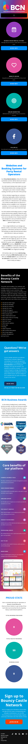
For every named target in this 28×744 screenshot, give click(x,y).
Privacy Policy (4, 740)
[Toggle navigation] (14, 15)
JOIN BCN (14, 722)
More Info (14, 48)
